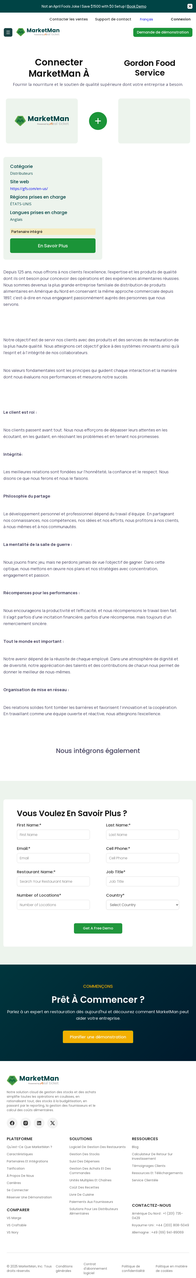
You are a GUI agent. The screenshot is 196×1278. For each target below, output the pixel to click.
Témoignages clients (148, 1166)
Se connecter (18, 1190)
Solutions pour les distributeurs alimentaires (93, 1211)
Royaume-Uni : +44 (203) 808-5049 (160, 1225)
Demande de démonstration (163, 32)
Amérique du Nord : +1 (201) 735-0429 (157, 1215)
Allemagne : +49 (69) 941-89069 (158, 1232)
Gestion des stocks (84, 1154)
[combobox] (151, 19)
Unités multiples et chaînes (90, 1180)
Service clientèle (145, 1180)
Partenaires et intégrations (27, 1161)
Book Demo (136, 6)
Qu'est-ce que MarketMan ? (29, 1147)
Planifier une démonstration (98, 1040)
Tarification (16, 1168)
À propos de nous (20, 1175)
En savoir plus (53, 246)
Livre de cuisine (81, 1194)
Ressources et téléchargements (157, 1173)
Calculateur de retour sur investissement (152, 1156)
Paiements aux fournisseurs (91, 1202)
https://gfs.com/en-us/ (29, 188)
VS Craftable (17, 1225)
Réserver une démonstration (29, 1197)
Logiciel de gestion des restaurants (97, 1147)
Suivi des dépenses (84, 1161)
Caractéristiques (20, 1154)
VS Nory (12, 1232)
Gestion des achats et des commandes (90, 1170)
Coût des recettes (84, 1187)
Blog (135, 1147)
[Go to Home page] (38, 32)
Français (146, 19)
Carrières (14, 1183)
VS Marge (14, 1218)
